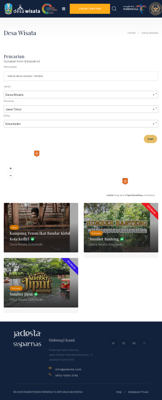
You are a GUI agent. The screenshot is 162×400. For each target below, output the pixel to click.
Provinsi (9, 101)
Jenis (7, 86)
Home (132, 33)
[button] (11, 168)
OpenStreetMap (134, 195)
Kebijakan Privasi (138, 392)
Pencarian (10, 67)
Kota (7, 116)
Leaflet (109, 195)
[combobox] (81, 94)
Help (119, 392)
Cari (150, 139)
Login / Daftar (90, 8)
